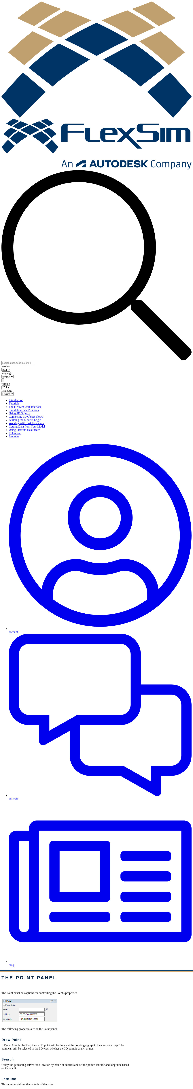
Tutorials (14, 403)
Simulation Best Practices (24, 410)
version (5, 366)
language (6, 373)
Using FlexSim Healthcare (24, 429)
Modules (14, 436)
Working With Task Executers (26, 423)
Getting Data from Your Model (27, 426)
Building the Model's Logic (25, 419)
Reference (15, 433)
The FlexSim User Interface (25, 406)
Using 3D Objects (19, 413)
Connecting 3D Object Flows (26, 416)
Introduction (16, 400)
